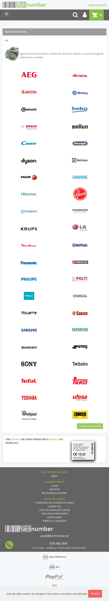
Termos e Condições (54, 520)
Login (54, 485)
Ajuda (54, 475)
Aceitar (95, 593)
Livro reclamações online (54, 510)
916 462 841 (58, 543)
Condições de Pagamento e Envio (54, 502)
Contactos (54, 506)
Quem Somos (54, 517)
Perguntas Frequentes (54, 513)
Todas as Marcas (90, 426)
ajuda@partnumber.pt (55, 536)
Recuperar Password (54, 493)
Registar (54, 489)
